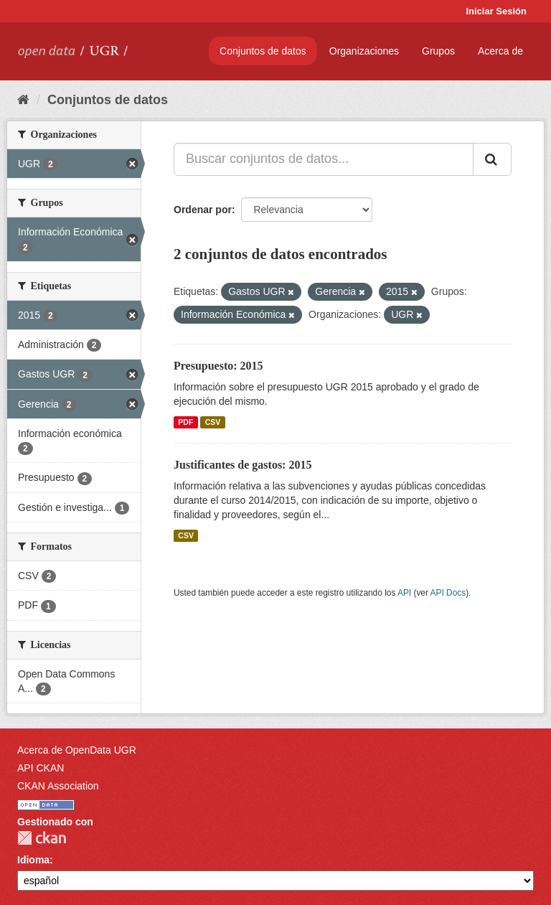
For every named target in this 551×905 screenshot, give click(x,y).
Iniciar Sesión (496, 11)
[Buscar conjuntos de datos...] (324, 159)
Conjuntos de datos (263, 51)
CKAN (41, 837)
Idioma (33, 860)
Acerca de (500, 51)
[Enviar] (492, 159)
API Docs (448, 593)
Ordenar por (203, 209)
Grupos (438, 51)
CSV (213, 422)
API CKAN (40, 768)
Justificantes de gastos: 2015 (242, 465)
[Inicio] (23, 100)
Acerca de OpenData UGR (76, 750)
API (404, 593)
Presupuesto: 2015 (218, 366)
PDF (185, 422)
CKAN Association (58, 786)
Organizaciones (364, 51)
